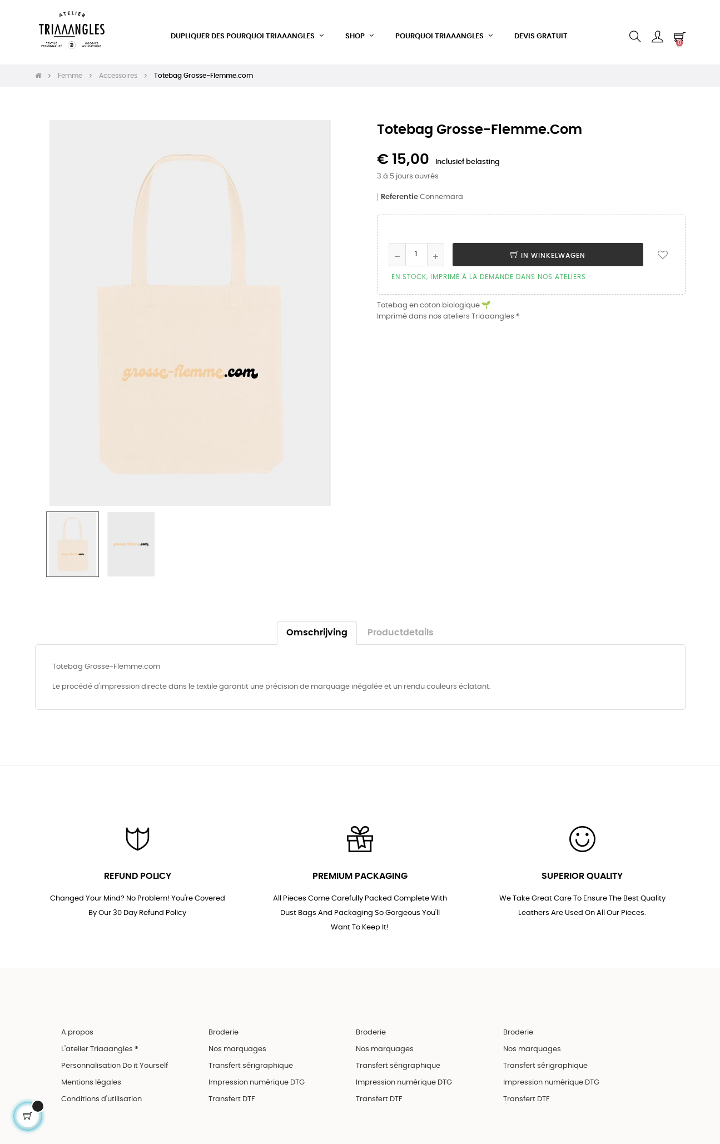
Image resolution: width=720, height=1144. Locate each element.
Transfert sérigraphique (250, 1058)
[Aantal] (416, 246)
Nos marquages (237, 1042)
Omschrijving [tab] (316, 624)
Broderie (223, 1025)
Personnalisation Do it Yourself (114, 1058)
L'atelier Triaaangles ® (99, 1042)
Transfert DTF (231, 1092)
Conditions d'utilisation (101, 1092)
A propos (77, 1025)
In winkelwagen (547, 246)
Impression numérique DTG (256, 1075)
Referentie (399, 188)
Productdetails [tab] (401, 624)
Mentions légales (91, 1075)
